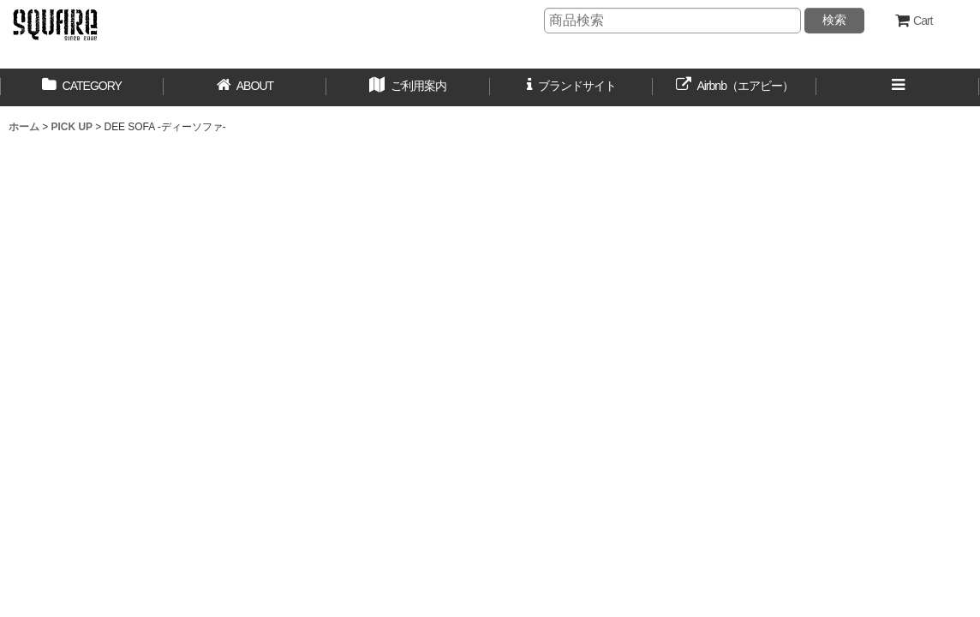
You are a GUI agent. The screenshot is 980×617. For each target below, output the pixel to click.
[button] (408, 87)
